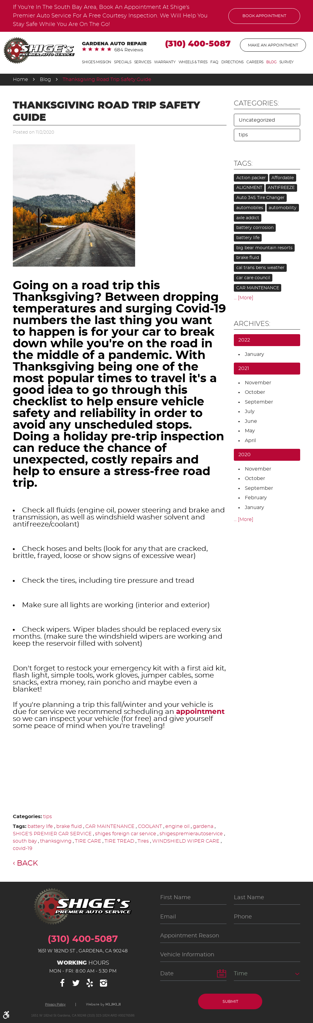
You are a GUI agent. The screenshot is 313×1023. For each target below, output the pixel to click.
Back (27, 863)
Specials (122, 62)
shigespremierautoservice (191, 833)
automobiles (249, 208)
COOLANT (150, 826)
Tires (143, 841)
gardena (203, 826)
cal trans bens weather (260, 268)
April (250, 440)
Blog (271, 62)
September (259, 402)
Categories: (256, 103)
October (255, 392)
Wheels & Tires (193, 62)
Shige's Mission (96, 62)
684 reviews (128, 50)
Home (20, 79)
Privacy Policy (55, 1004)
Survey (286, 62)
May (250, 430)
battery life (40, 826)
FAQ (214, 62)
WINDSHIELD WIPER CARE (185, 841)
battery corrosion (255, 228)
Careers (254, 62)
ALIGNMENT (249, 188)
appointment (200, 711)
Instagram (103, 983)
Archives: (252, 323)
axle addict (247, 218)
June (251, 421)
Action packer (251, 178)
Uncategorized (257, 120)
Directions (232, 62)
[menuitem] (96, 62)
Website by (103, 1004)
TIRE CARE (88, 841)
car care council (253, 278)
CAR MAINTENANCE (109, 826)
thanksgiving (56, 841)
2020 (244, 454)
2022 (244, 340)
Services (142, 62)
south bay (25, 841)
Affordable (282, 178)
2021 (243, 368)
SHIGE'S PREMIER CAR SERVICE (52, 833)
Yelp (90, 983)
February (256, 497)
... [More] (243, 297)
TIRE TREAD (119, 841)
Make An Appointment (273, 45)
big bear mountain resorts (264, 248)
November (258, 382)
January (254, 354)
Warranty (164, 62)
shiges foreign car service (125, 833)
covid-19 (22, 848)
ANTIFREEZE (281, 188)
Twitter (76, 983)
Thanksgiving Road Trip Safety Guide (107, 79)
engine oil (177, 826)
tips (47, 816)
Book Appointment (264, 16)
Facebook (62, 983)
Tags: (243, 163)
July (250, 411)
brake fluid (69, 826)
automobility (282, 208)
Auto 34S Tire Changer (260, 198)
